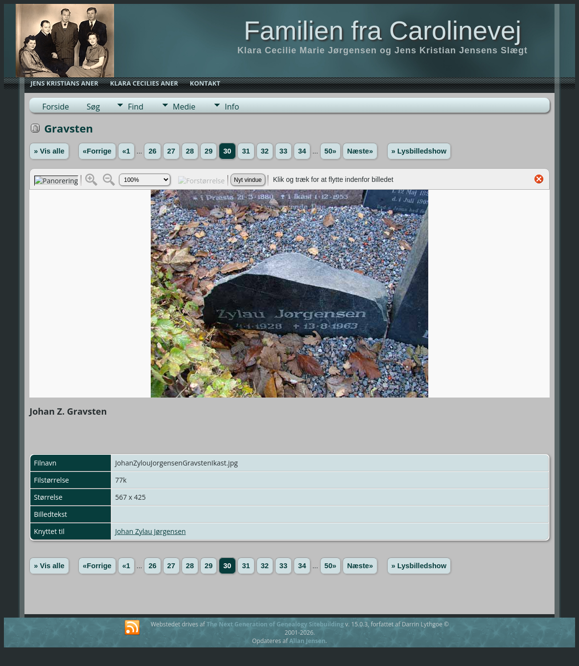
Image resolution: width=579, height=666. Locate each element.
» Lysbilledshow (419, 151)
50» (330, 151)
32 (265, 151)
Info (232, 106)
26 (152, 151)
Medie (184, 106)
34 (302, 151)
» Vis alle (49, 151)
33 (283, 151)
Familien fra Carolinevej (382, 30)
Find (135, 106)
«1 (126, 151)
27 (171, 151)
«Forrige (97, 151)
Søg (93, 106)
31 (246, 151)
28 (190, 151)
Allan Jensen (307, 641)
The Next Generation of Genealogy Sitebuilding (275, 624)
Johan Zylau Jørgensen (150, 531)
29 (208, 151)
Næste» (360, 151)
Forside (55, 106)
